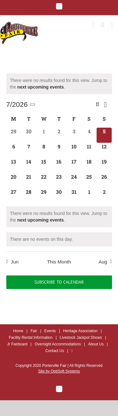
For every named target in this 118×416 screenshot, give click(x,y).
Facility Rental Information (31, 337)
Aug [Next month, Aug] (102, 261)
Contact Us (54, 351)
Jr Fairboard (17, 344)
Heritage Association (80, 331)
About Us (96, 344)
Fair (34, 331)
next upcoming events (40, 87)
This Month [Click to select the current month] (59, 261)
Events (50, 331)
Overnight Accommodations (58, 344)
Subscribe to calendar (59, 282)
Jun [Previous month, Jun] (15, 261)
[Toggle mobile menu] (112, 25)
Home (18, 331)
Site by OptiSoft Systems (59, 371)
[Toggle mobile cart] (93, 25)
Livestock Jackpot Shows (81, 337)
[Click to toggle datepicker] (21, 104)
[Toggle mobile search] (103, 25)
